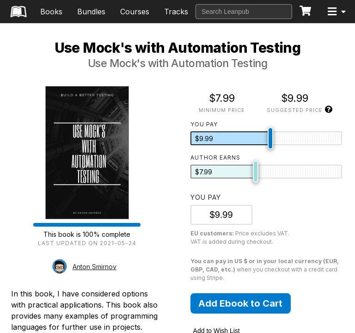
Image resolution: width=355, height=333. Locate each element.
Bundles (91, 11)
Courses (134, 11)
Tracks (176, 11)
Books (51, 11)
